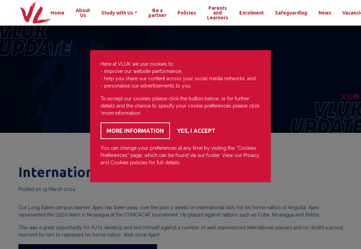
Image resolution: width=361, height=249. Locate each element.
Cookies (119, 162)
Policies (187, 13)
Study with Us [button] (117, 13)
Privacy (251, 155)
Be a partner (157, 13)
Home (58, 13)
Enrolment (251, 13)
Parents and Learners (217, 12)
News (324, 13)
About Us (83, 13)
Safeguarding (291, 13)
